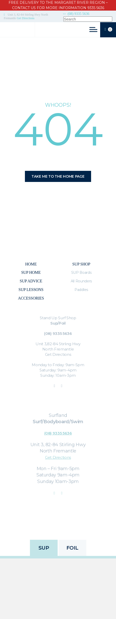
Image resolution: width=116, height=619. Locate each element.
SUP (43, 548)
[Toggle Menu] (93, 29)
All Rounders (81, 281)
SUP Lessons (31, 289)
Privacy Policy (40, 525)
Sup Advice (31, 281)
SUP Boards (81, 272)
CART (108, 29)
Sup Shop (81, 264)
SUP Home (31, 272)
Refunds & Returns (71, 525)
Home (31, 264)
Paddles (81, 289)
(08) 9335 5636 (78, 14)
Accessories (31, 298)
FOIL (72, 548)
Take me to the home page (57, 176)
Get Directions (25, 18)
